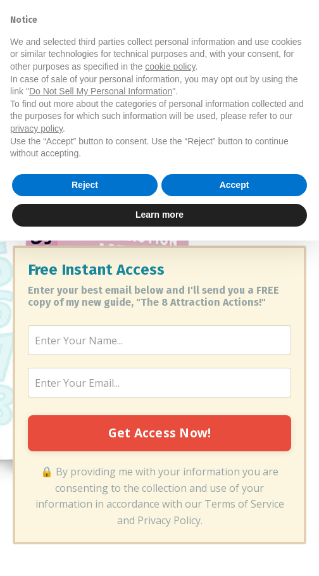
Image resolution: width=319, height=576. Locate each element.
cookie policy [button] (170, 402)
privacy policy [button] (36, 464)
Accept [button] (234, 520)
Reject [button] (85, 520)
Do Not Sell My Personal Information (100, 427)
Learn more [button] (159, 550)
